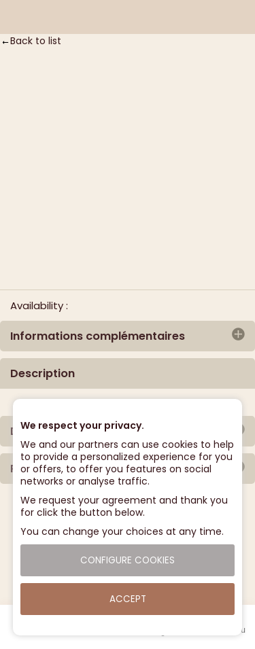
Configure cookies (127, 560)
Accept (127, 599)
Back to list (35, 41)
